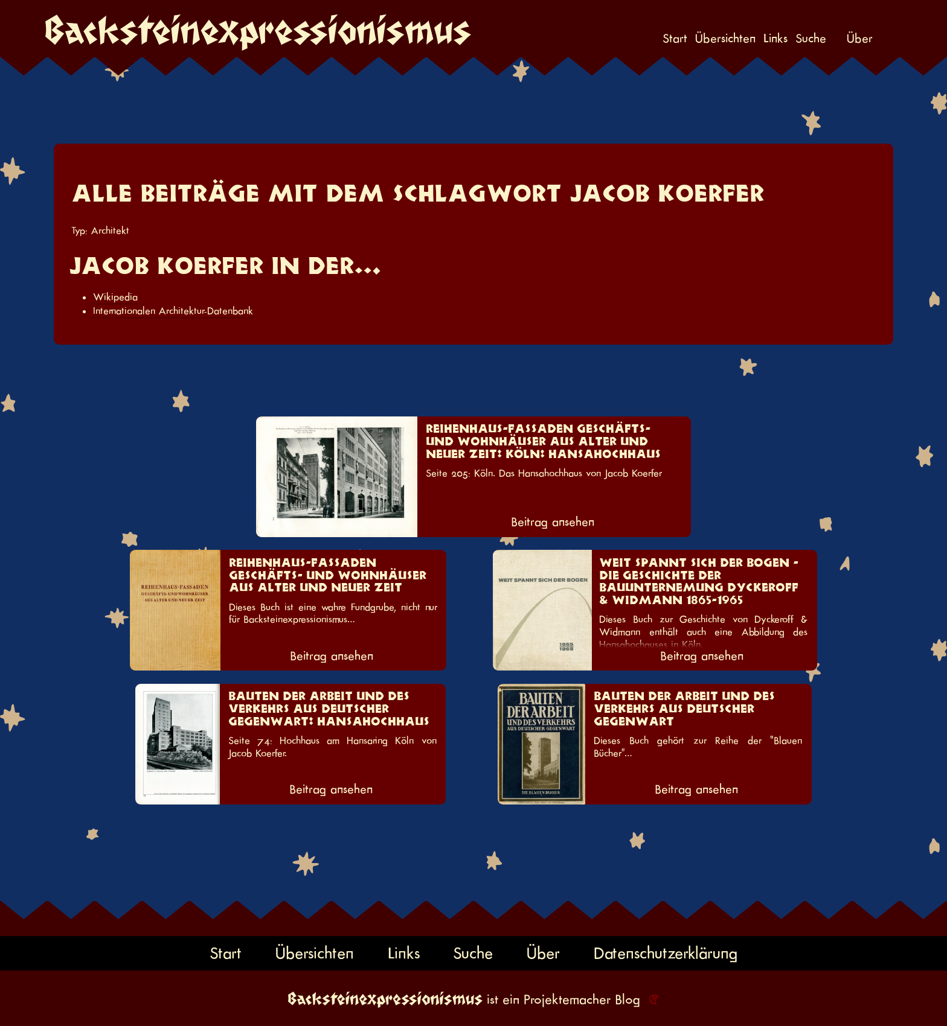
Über (860, 39)
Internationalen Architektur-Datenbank (173, 311)
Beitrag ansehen (552, 522)
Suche (810, 39)
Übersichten (725, 39)
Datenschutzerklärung (665, 953)
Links (775, 39)
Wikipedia (115, 297)
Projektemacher (567, 999)
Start (675, 39)
